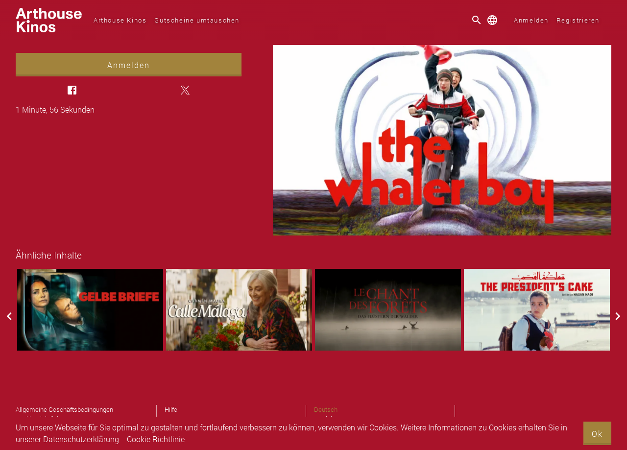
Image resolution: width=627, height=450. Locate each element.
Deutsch (326, 409)
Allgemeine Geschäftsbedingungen (64, 409)
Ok (597, 433)
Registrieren (578, 20)
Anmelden (531, 20)
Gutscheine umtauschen (197, 20)
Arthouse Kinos (120, 20)
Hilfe (171, 409)
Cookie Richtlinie (156, 439)
